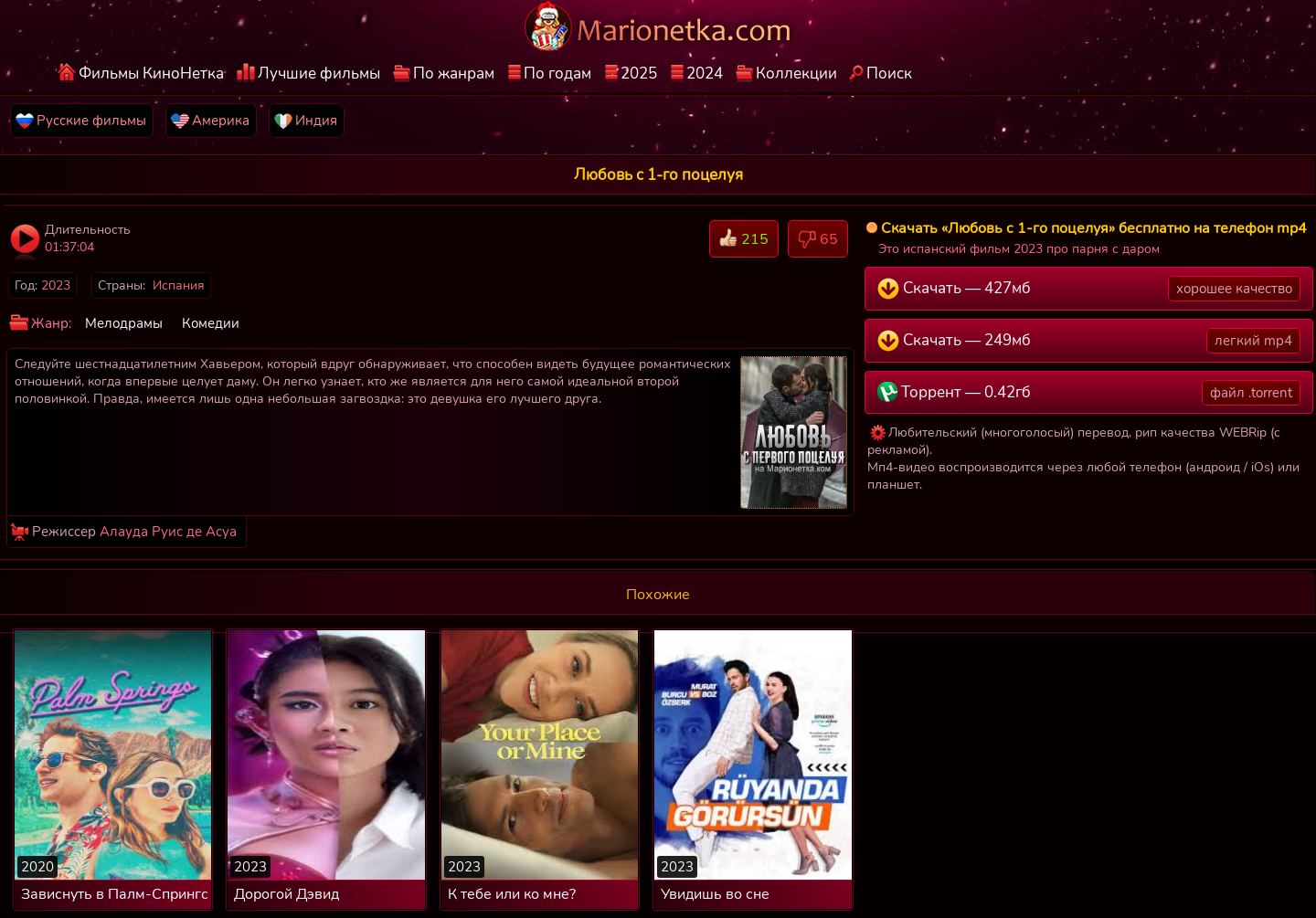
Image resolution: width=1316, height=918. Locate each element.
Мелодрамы (124, 323)
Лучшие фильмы (319, 73)
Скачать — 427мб (1089, 288)
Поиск (889, 73)
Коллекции (796, 73)
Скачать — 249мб (1089, 340)
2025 (639, 73)
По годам (557, 73)
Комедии (210, 323)
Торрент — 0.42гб (1089, 393)
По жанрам (453, 73)
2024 (704, 73)
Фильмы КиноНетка (151, 73)
